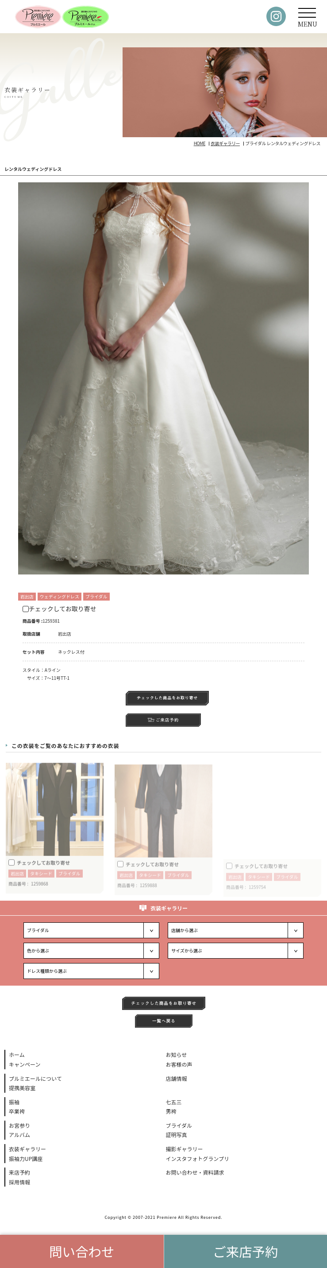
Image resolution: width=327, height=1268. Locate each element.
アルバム (19, 1134)
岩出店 (27, 596)
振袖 (14, 1102)
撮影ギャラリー (184, 1148)
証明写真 (176, 1134)
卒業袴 (17, 1111)
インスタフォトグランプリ (197, 1158)
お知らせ (176, 1054)
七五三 (174, 1102)
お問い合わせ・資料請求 (195, 1172)
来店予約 (19, 1172)
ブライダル (96, 596)
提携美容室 (22, 1087)
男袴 (171, 1111)
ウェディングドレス (59, 596)
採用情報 (19, 1182)
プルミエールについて (35, 1078)
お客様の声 (179, 1064)
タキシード (41, 877)
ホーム (17, 1054)
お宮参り (19, 1125)
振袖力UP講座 (25, 1158)
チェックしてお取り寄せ (59, 608)
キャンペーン (24, 1064)
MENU (307, 20)
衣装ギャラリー (27, 1148)
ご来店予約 (245, 1251)
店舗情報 (176, 1078)
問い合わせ (82, 1251)
